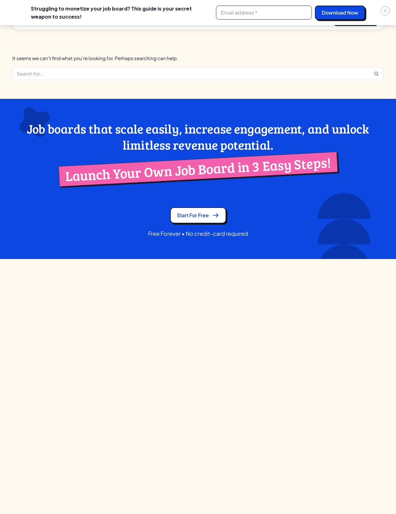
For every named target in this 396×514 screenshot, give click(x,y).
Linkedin (26, 452)
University (190, 376)
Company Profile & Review (117, 387)
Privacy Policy (27, 376)
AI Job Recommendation (115, 355)
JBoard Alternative (276, 355)
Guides (340, 355)
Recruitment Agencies (204, 344)
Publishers (191, 387)
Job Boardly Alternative (281, 376)
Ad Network (109, 333)
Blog (17, 355)
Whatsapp (28, 437)
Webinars (342, 376)
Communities (195, 398)
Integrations (102, 420)
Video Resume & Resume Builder (124, 463)
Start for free (198, 218)
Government (194, 409)
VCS (185, 420)
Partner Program (34, 333)
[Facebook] (352, 496)
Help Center (345, 398)
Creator (188, 333)
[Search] (191, 74)
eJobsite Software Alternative (288, 344)
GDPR (19, 365)
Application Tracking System (119, 365)
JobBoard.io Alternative (282, 387)
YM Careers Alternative (281, 409)
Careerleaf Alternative (280, 333)
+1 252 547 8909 (364, 293)
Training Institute (198, 355)
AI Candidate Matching (114, 344)
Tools (338, 344)
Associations (194, 365)
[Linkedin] (339, 496)
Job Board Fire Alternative (284, 365)
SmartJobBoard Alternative (286, 398)
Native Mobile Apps (109, 441)
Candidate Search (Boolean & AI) (124, 376)
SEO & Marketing (107, 452)
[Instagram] (366, 496)
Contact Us (25, 344)
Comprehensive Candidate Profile (126, 398)
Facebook (28, 423)
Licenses (98, 430)
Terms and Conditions (36, 387)
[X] (325, 496)
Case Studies (347, 365)
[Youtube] (380, 496)
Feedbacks (344, 387)
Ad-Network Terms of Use (40, 398)
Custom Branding (108, 409)
